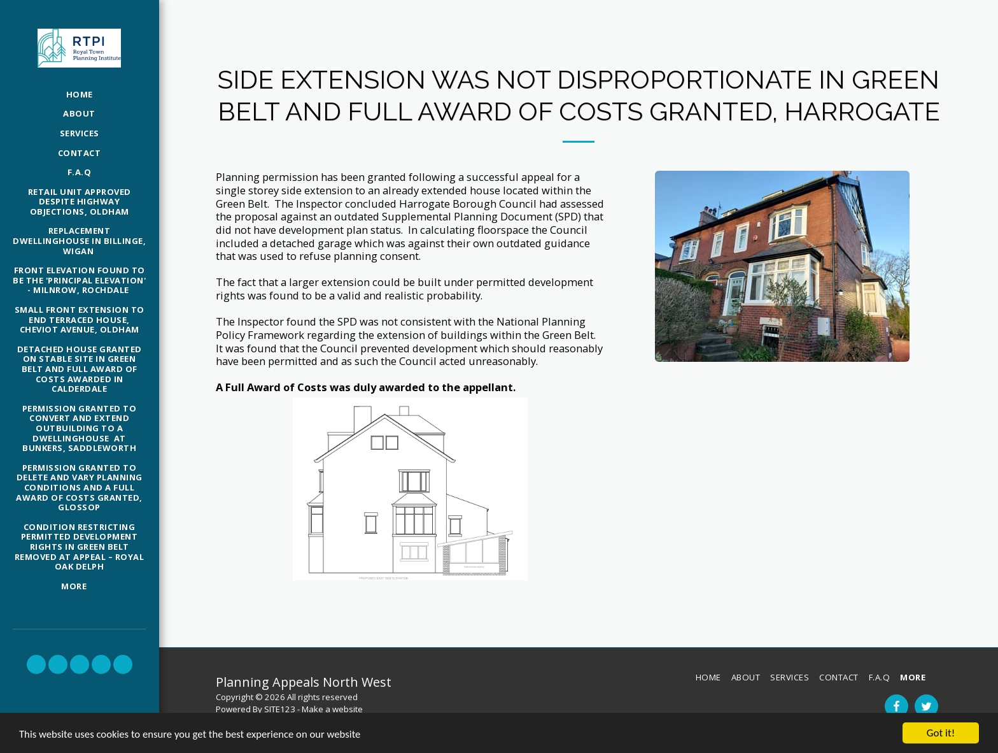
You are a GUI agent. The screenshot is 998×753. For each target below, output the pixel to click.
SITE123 (279, 709)
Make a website (332, 709)
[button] (36, 664)
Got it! (941, 733)
